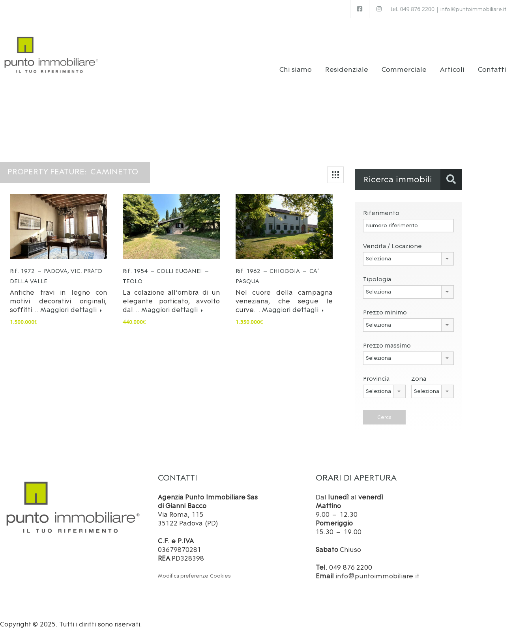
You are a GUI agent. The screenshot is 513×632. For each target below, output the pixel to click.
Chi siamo (295, 63)
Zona (418, 372)
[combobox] (408, 253)
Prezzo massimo (387, 339)
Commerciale (404, 63)
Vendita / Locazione (392, 240)
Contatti (492, 63)
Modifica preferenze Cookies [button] (194, 570)
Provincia (376, 372)
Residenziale (346, 63)
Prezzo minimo (385, 306)
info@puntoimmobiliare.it (473, 9)
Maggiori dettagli (71, 304)
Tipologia (377, 273)
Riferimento (381, 207)
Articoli (452, 63)
